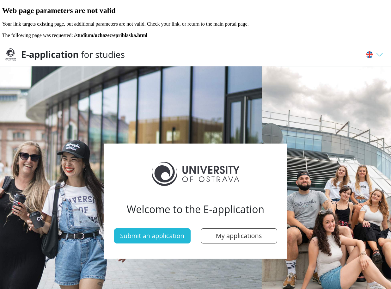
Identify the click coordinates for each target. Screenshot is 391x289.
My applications (239, 235)
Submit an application (152, 235)
